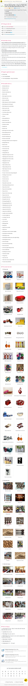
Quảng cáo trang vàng (11, 654)
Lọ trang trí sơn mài (6, 217)
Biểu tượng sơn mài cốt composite (8, 102)
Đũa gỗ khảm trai (5, 142)
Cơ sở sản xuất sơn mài (6, 112)
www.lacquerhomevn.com (11, 18)
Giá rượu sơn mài (5, 148)
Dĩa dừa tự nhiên (5, 124)
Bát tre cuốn (4, 94)
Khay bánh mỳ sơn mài (6, 183)
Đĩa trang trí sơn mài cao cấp (7, 130)
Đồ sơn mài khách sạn (6, 136)
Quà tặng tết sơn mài (6, 239)
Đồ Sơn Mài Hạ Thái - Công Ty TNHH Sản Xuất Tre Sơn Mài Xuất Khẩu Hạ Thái (13, 1)
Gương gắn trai (5, 150)
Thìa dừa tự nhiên (5, 253)
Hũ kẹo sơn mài (5, 176)
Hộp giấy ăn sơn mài (6, 160)
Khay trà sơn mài (5, 195)
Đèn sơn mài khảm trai (6, 122)
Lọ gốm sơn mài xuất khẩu (7, 213)
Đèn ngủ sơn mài (5, 120)
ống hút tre (4, 229)
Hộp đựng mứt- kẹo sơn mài (7, 156)
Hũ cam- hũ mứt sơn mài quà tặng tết (9, 172)
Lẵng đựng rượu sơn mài (7, 205)
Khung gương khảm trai (7, 203)
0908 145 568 (11, 15)
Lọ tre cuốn (4, 219)
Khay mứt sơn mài (5, 187)
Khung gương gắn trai (6, 201)
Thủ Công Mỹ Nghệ (6, 76)
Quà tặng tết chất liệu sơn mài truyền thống (10, 237)
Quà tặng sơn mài (5, 235)
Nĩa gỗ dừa (4, 225)
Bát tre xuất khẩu (5, 100)
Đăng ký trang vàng (11, 649)
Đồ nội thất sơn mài (6, 134)
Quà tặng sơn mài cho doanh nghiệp (9, 231)
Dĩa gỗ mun (4, 126)
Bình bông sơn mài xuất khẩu (8, 106)
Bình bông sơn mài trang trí (7, 104)
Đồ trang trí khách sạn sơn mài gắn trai (9, 140)
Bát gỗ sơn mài (5, 90)
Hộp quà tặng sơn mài (6, 166)
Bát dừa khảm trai (5, 86)
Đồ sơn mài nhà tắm (6, 138)
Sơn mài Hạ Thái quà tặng (7, 243)
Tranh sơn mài (5, 257)
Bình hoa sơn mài (5, 108)
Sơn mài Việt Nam (5, 249)
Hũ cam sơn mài (5, 170)
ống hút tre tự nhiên (6, 227)
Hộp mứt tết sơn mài (6, 164)
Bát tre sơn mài (5, 98)
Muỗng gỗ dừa (5, 223)
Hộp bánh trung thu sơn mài (7, 154)
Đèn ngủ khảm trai (6, 118)
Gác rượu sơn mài (5, 146)
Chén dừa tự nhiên (6, 110)
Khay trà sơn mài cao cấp (7, 193)
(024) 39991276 (9, 13)
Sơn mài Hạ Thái (5, 245)
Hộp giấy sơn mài (5, 162)
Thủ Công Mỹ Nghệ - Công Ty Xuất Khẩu (10, 78)
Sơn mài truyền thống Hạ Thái (8, 247)
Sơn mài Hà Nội (5, 241)
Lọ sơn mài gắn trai (6, 215)
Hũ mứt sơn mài (5, 178)
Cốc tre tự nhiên (5, 114)
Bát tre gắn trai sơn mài (6, 96)
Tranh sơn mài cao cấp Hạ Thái (8, 259)
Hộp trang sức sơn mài (6, 168)
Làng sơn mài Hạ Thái (6, 207)
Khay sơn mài (5, 191)
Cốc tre (3, 116)
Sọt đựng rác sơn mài (6, 251)
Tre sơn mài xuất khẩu (6, 261)
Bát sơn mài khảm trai (6, 92)
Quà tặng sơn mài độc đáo (7, 233)
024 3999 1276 (9, 30)
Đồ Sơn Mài (5, 74)
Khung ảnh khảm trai (6, 197)
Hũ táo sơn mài (5, 180)
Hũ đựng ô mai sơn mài (6, 174)
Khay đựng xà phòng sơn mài (8, 185)
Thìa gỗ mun (4, 255)
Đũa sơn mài (4, 144)
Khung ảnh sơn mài (6, 199)
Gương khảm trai (5, 152)
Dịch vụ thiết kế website (11, 660)
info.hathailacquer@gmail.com (11, 16)
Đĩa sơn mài (4, 128)
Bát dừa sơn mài (5, 88)
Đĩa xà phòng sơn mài (6, 132)
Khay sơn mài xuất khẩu (6, 189)
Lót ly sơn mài (5, 221)
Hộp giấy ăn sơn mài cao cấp (7, 158)
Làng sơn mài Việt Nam (6, 211)
